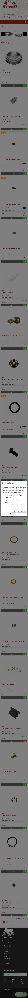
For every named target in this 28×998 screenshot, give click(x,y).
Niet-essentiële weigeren (19, 511)
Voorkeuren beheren (9, 514)
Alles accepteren (21, 514)
